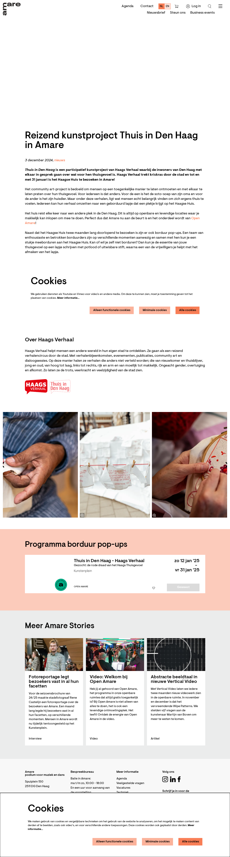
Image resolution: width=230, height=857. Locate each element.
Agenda (128, 6)
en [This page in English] (167, 6)
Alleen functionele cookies (111, 310)
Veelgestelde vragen (130, 783)
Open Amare (81, 587)
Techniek (122, 792)
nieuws (59, 160)
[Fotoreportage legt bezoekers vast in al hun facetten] (54, 654)
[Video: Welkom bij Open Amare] (115, 654)
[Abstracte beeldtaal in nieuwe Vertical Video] (176, 654)
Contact (146, 6)
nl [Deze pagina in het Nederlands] (161, 6)
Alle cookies (187, 310)
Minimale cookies (155, 310)
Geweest (183, 587)
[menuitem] (156, 13)
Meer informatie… (68, 298)
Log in (193, 6)
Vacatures (123, 787)
